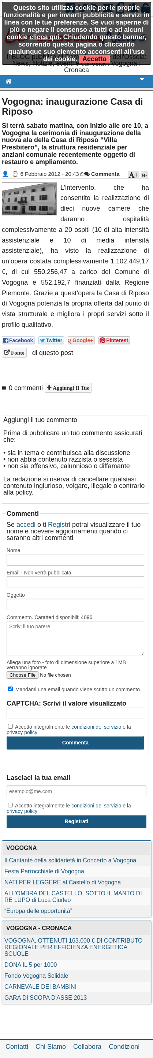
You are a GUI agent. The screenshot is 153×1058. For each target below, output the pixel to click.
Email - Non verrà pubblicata (39, 572)
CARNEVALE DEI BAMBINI (40, 987)
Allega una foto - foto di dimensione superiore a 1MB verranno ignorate (66, 665)
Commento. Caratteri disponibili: (49, 617)
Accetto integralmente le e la (69, 729)
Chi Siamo (51, 1046)
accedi (26, 524)
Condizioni (124, 1046)
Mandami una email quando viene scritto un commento (74, 689)
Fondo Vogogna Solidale (36, 976)
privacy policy (22, 732)
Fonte (17, 352)
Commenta (102, 174)
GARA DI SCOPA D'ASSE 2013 (45, 998)
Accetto (94, 59)
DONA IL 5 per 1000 (30, 965)
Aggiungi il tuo (70, 388)
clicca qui (44, 37)
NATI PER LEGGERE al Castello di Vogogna (62, 882)
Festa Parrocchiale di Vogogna (44, 871)
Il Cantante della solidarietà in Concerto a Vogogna (70, 860)
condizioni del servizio (96, 727)
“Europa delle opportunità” (38, 911)
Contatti (16, 1046)
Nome (13, 550)
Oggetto (16, 595)
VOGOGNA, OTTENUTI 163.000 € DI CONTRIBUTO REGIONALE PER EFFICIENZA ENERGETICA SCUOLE (73, 947)
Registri (59, 524)
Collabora (87, 1046)
